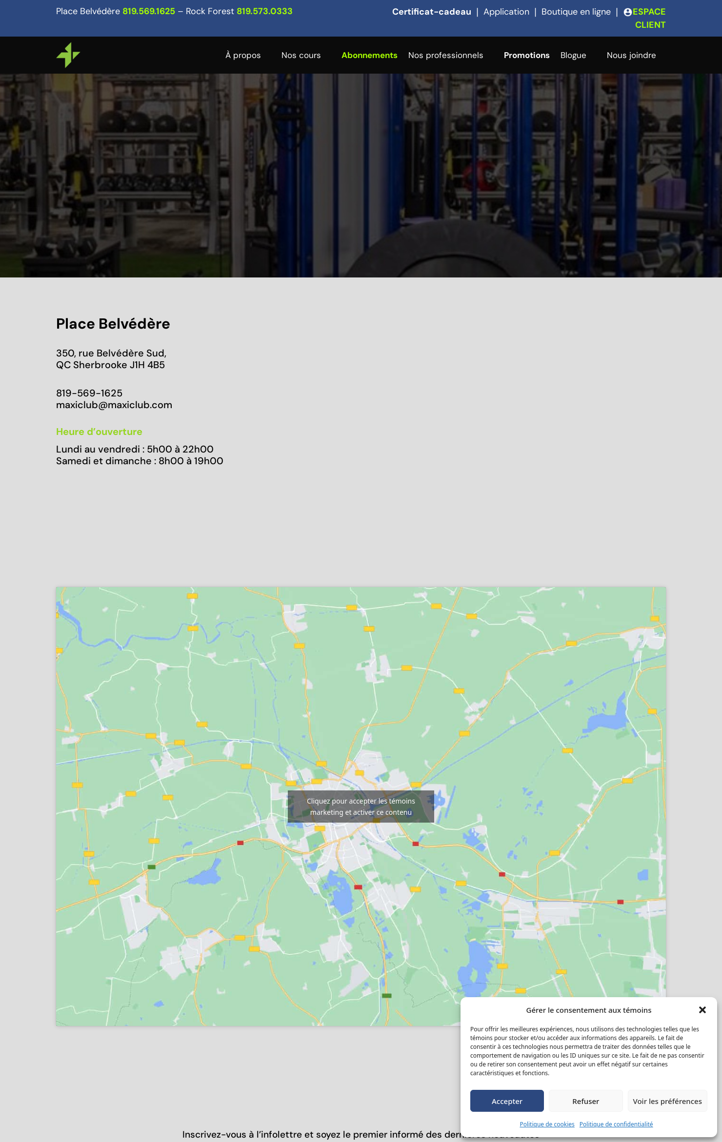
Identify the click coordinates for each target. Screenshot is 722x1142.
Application (506, 12)
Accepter (507, 1101)
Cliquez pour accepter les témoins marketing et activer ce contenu (361, 806)
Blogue (573, 55)
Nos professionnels (445, 55)
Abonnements (369, 55)
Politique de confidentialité (616, 1124)
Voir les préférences (667, 1101)
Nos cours (301, 55)
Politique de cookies (547, 1124)
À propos (243, 55)
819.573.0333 (265, 11)
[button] (702, 1010)
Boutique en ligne (576, 12)
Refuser (585, 1101)
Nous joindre (631, 55)
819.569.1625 (148, 11)
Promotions (527, 55)
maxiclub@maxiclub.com (114, 404)
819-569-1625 (89, 393)
